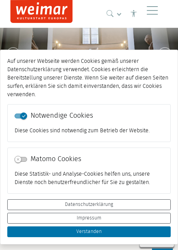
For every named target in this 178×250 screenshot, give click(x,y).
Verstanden (89, 231)
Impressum (89, 218)
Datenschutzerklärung (89, 204)
